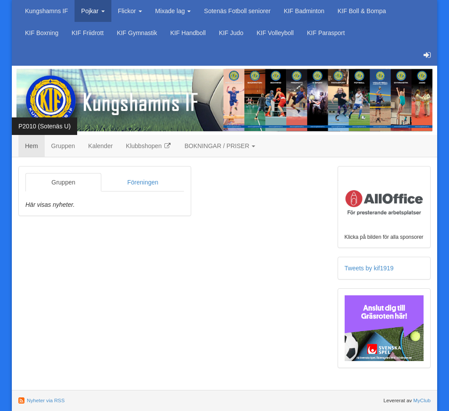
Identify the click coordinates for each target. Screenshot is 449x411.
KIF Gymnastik (137, 32)
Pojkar (93, 10)
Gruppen (63, 145)
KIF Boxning (41, 32)
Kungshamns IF (46, 10)
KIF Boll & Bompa (362, 10)
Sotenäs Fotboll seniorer (237, 10)
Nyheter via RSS (45, 400)
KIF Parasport (326, 32)
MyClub (422, 400)
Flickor (130, 10)
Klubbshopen (148, 145)
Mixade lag (173, 10)
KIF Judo (231, 32)
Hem (31, 145)
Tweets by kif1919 (369, 268)
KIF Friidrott (87, 32)
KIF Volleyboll (275, 32)
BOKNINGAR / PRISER (220, 145)
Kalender (100, 145)
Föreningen (142, 182)
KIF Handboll (188, 32)
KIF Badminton (304, 10)
